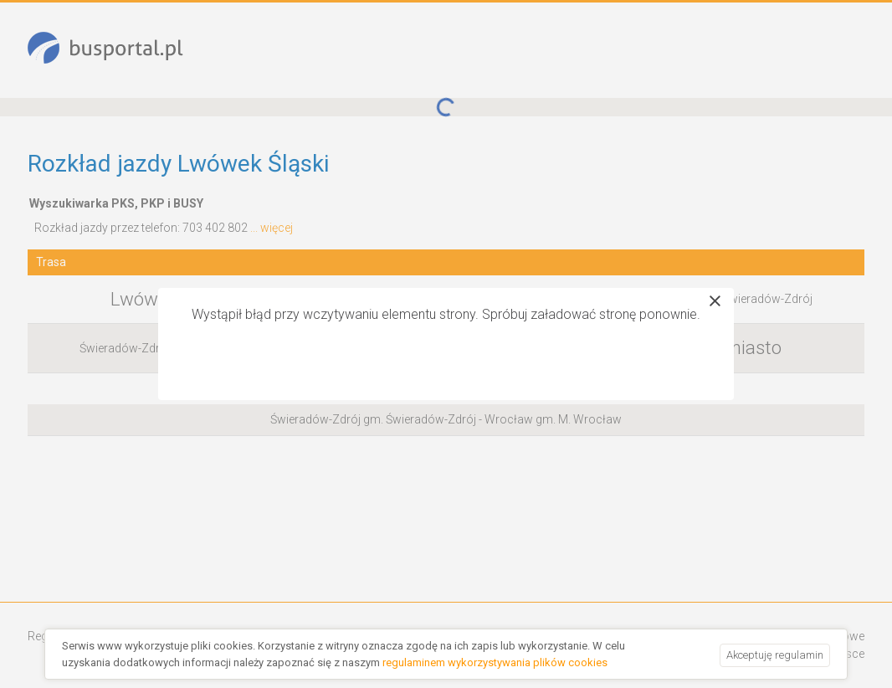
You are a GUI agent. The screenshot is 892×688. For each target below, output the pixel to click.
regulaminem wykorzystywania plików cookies (494, 662)
